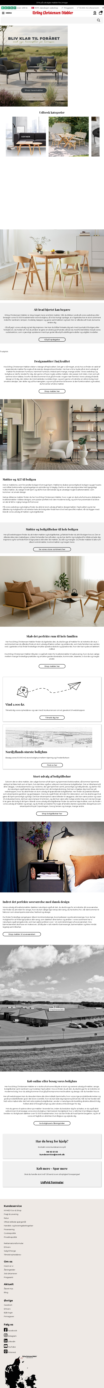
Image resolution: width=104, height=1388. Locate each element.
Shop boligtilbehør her (52, 814)
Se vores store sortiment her (52, 549)
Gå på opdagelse (52, 340)
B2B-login (8, 1313)
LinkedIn (9, 1341)
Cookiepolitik (10, 1233)
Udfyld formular (52, 1182)
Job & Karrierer (10, 1273)
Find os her (52, 765)
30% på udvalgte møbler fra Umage (52, 2)
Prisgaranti (8, 1277)
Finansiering (9, 1229)
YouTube (10, 1346)
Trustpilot (4, 351)
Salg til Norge (10, 1251)
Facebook (10, 1330)
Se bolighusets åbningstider (52, 1123)
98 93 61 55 (52, 1152)
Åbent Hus (8, 1289)
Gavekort (8, 1305)
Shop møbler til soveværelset (21, 934)
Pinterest (10, 1351)
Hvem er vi (8, 1266)
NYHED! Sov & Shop (12, 1210)
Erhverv (7, 1247)
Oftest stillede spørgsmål (15, 1222)
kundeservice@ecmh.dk (52, 1154)
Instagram (10, 1335)
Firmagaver (9, 1316)
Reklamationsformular (13, 1243)
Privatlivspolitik (10, 1237)
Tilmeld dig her (52, 718)
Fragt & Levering (11, 1214)
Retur (6, 1218)
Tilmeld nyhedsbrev (12, 1255)
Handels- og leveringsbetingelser (18, 1226)
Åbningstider (9, 1270)
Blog (6, 1292)
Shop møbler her (52, 391)
